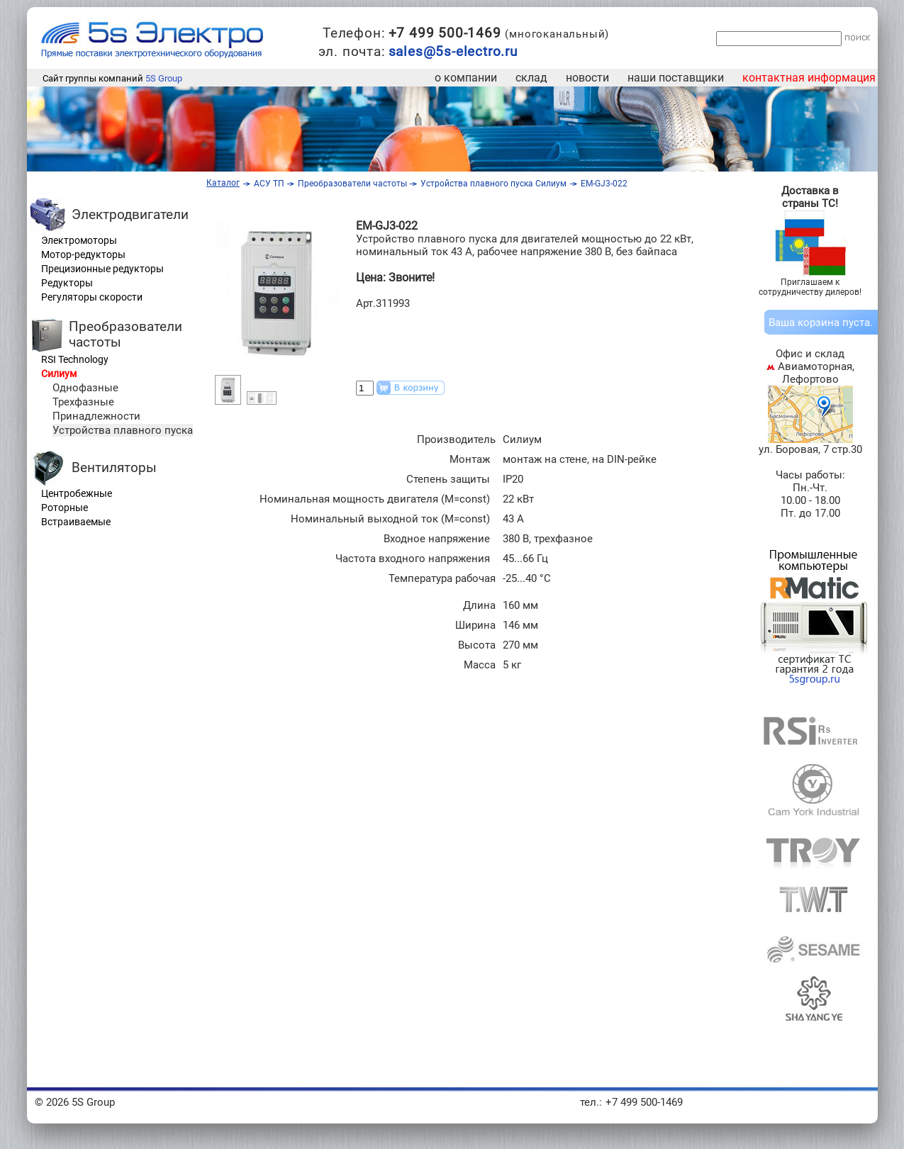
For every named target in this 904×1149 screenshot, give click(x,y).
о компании (466, 77)
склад (531, 77)
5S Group (163, 78)
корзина (818, 322)
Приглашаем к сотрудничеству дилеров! (810, 287)
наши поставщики (675, 77)
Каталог (223, 183)
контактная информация (809, 77)
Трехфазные (83, 402)
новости (587, 77)
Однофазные (85, 387)
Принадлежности (96, 416)
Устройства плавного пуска (122, 430)
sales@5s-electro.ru (453, 52)
